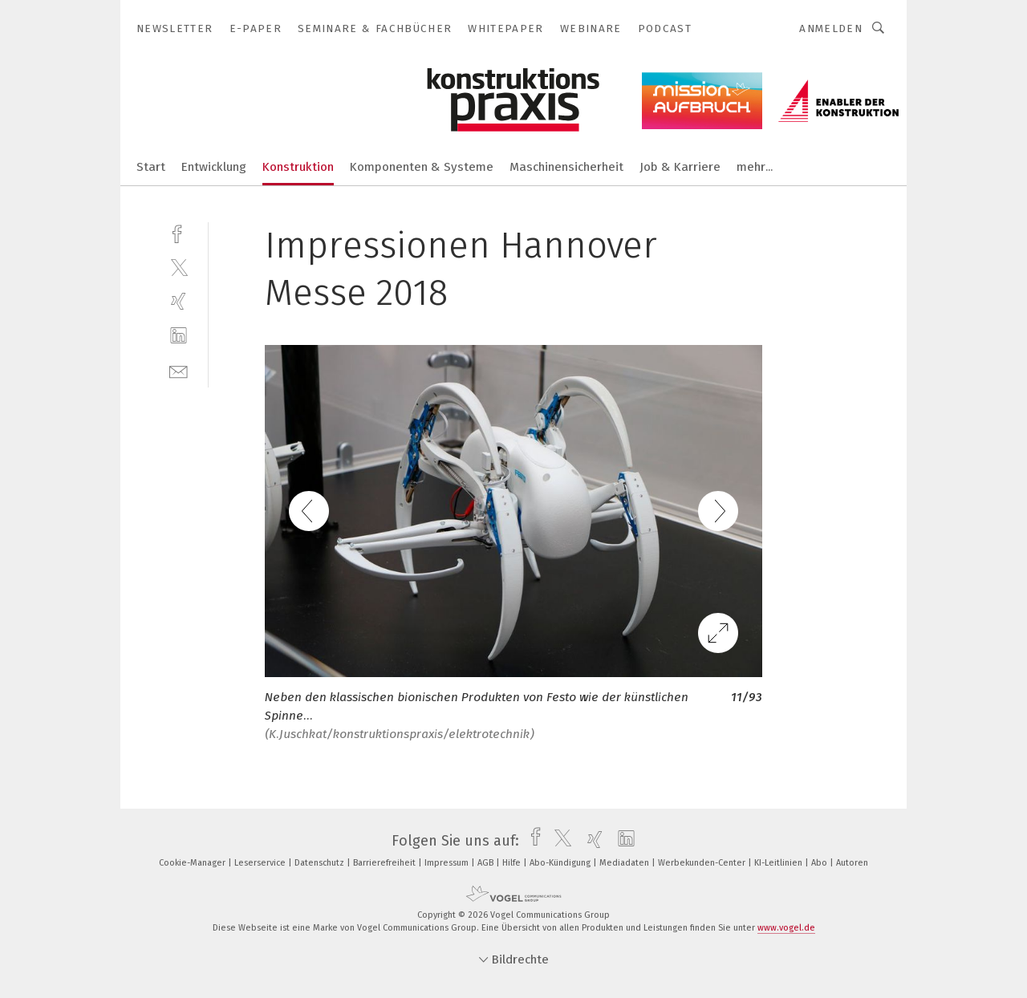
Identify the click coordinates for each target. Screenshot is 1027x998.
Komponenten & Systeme (421, 167)
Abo (820, 863)
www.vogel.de (786, 928)
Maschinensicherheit (566, 167)
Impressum (447, 863)
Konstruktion (298, 167)
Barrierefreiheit (385, 863)
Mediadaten (625, 863)
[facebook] (178, 232)
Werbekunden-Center (703, 863)
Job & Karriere (680, 167)
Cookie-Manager (193, 863)
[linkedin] (178, 336)
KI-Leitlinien (779, 863)
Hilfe (512, 863)
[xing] (178, 301)
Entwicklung (213, 167)
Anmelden (831, 28)
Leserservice (261, 863)
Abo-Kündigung (561, 863)
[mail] (178, 370)
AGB (486, 863)
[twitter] (178, 267)
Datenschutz (320, 863)
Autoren (852, 863)
